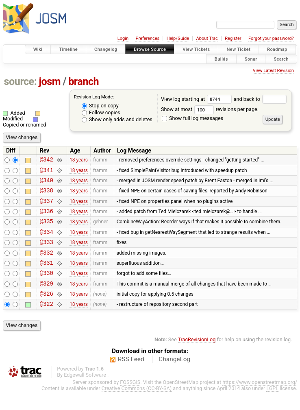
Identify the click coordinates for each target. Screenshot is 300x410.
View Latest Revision (273, 70)
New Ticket (238, 49)
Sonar (251, 58)
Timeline (68, 49)
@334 (46, 241)
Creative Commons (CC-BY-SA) (137, 406)
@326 (46, 310)
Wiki (38, 49)
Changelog (105, 49)
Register (233, 38)
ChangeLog (174, 377)
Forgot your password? (271, 38)
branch (83, 81)
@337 (46, 207)
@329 (46, 299)
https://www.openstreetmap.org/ (259, 400)
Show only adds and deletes (117, 119)
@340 (46, 184)
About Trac (207, 38)
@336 (46, 218)
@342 (46, 160)
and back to (260, 99)
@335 (46, 229)
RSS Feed (131, 377)
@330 (46, 287)
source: (20, 81)
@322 (46, 322)
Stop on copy (100, 105)
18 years (79, 161)
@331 (46, 276)
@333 (46, 253)
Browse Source (150, 49)
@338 (46, 195)
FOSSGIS (130, 400)
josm (50, 81)
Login (122, 38)
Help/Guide (178, 38)
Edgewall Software (85, 393)
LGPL (272, 406)
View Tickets (196, 49)
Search (281, 58)
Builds (221, 58)
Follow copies (101, 112)
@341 (46, 172)
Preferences (147, 38)
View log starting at (197, 99)
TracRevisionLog (197, 358)
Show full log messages (192, 118)
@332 (46, 264)
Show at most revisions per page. (210, 109)
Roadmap (277, 49)
